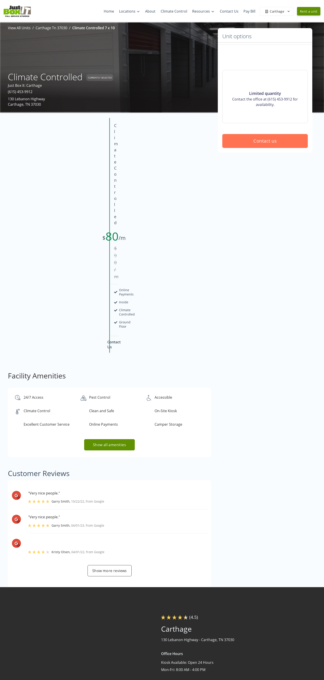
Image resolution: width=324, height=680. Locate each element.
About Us (204, 655)
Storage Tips (260, 655)
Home (201, 637)
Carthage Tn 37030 (51, 27)
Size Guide (259, 646)
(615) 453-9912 (20, 91)
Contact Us (205, 672)
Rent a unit (308, 11)
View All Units (19, 27)
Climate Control (209, 664)
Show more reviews (109, 442)
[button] (31, 669)
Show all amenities (109, 316)
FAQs (254, 637)
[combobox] (63, 654)
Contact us (265, 173)
